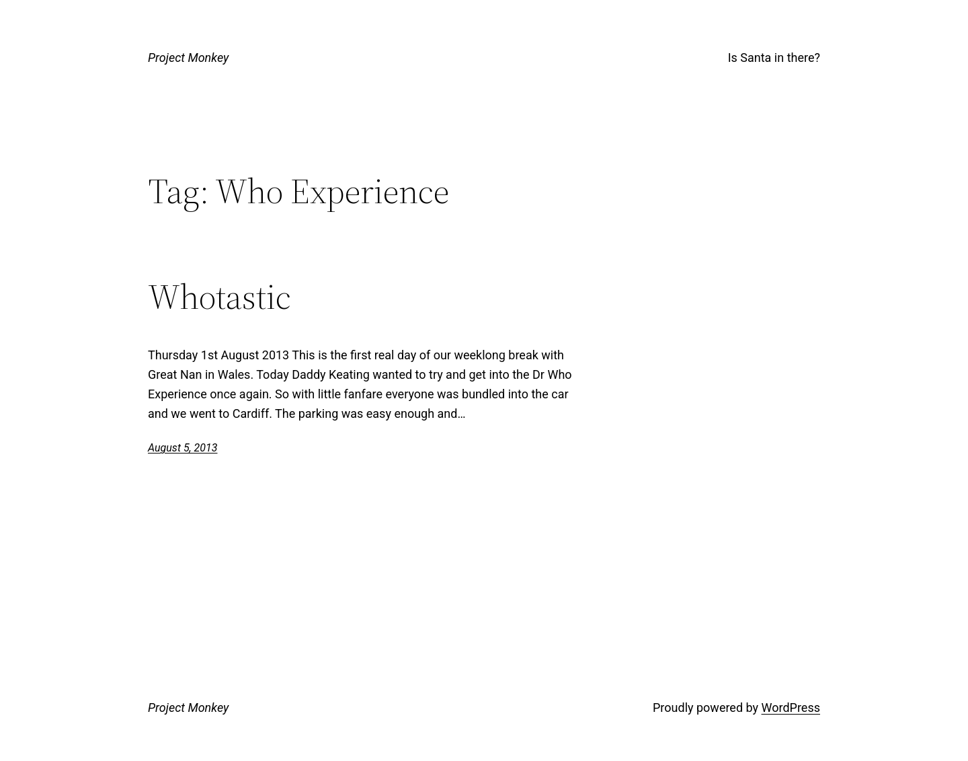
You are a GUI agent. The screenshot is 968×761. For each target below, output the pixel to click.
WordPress (791, 707)
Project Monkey (188, 57)
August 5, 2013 (182, 447)
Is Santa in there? (774, 57)
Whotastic (219, 297)
